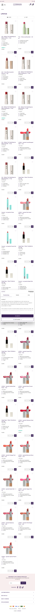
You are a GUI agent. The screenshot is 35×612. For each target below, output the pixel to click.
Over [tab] (29, 295)
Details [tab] (17, 295)
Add (15, 52)
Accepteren (17, 315)
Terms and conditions (13, 608)
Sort (26, 17)
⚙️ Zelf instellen (17, 319)
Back (3, 9)
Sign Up (23, 583)
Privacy (19, 608)
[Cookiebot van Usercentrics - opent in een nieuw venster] (28, 291)
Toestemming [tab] (6, 295)
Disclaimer (24, 608)
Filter (10, 17)
